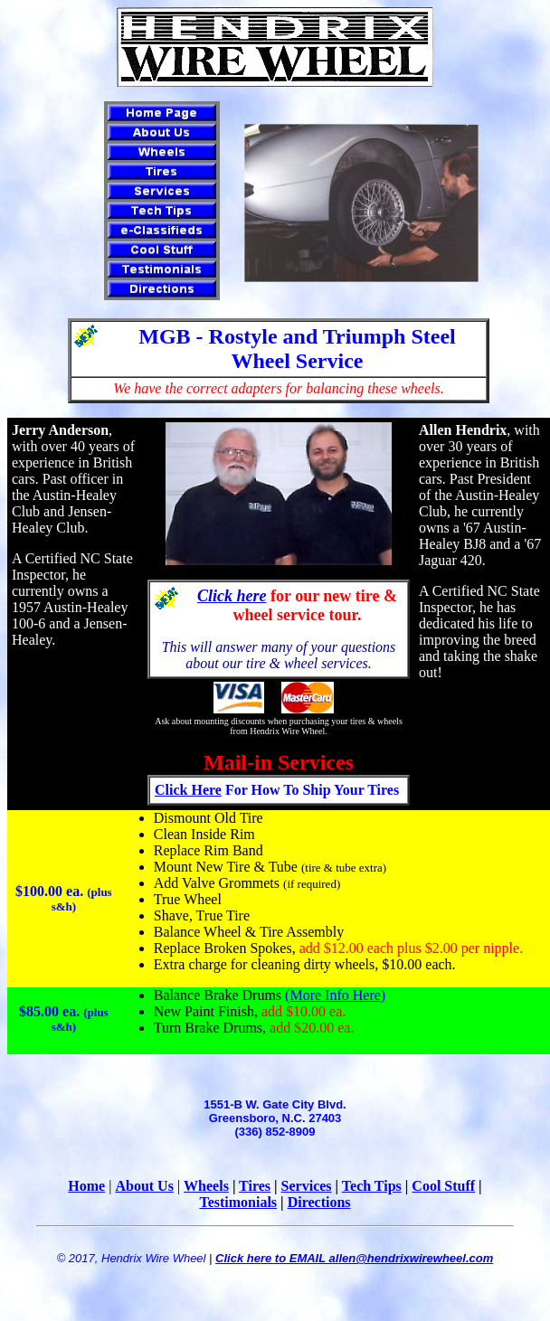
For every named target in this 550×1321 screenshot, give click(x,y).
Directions (319, 1202)
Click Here (188, 789)
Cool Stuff (443, 1186)
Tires (254, 1186)
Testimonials (238, 1202)
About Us (144, 1186)
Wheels (206, 1186)
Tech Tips (372, 1186)
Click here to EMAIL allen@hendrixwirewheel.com (354, 1258)
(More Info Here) (335, 995)
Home (86, 1186)
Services (306, 1186)
